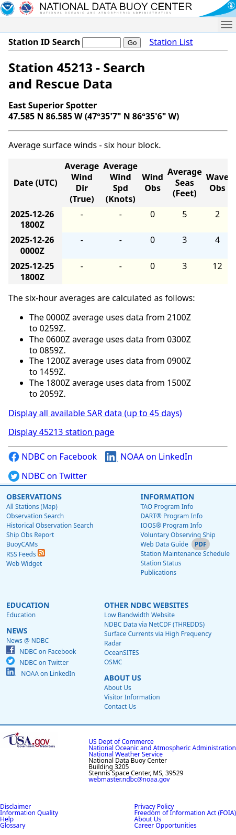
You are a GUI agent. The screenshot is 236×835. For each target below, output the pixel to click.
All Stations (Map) (32, 506)
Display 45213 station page (61, 432)
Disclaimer (15, 806)
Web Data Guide (164, 544)
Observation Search (35, 515)
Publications (158, 572)
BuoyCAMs (22, 544)
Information (167, 497)
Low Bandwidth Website (139, 614)
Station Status (160, 563)
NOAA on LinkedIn (149, 456)
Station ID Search (44, 42)
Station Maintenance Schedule (185, 553)
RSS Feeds (25, 554)
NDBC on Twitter (47, 476)
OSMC (113, 662)
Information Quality (29, 812)
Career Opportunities (165, 825)
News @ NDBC (27, 640)
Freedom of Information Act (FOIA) (185, 812)
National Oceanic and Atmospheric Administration (162, 747)
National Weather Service (125, 754)
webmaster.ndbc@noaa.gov (129, 779)
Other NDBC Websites (146, 605)
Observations (34, 497)
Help (7, 819)
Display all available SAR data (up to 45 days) (95, 413)
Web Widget (24, 563)
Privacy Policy (154, 806)
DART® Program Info (171, 515)
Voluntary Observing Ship (177, 534)
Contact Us (120, 706)
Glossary (12, 825)
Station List (171, 42)
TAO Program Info (166, 506)
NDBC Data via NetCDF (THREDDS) (154, 624)
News (16, 631)
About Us (122, 678)
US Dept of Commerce (121, 741)
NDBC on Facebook (52, 456)
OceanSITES (121, 652)
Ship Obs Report (30, 534)
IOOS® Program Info (171, 525)
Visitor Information (132, 697)
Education (27, 605)
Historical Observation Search (49, 525)
